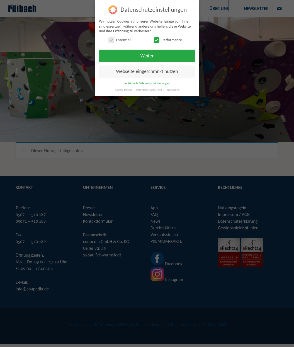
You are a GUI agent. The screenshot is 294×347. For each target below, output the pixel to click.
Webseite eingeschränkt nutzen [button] (147, 71)
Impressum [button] (172, 89)
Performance (168, 40)
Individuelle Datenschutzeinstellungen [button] (147, 83)
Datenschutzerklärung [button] (149, 89)
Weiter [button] (147, 56)
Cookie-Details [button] (124, 89)
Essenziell (119, 40)
